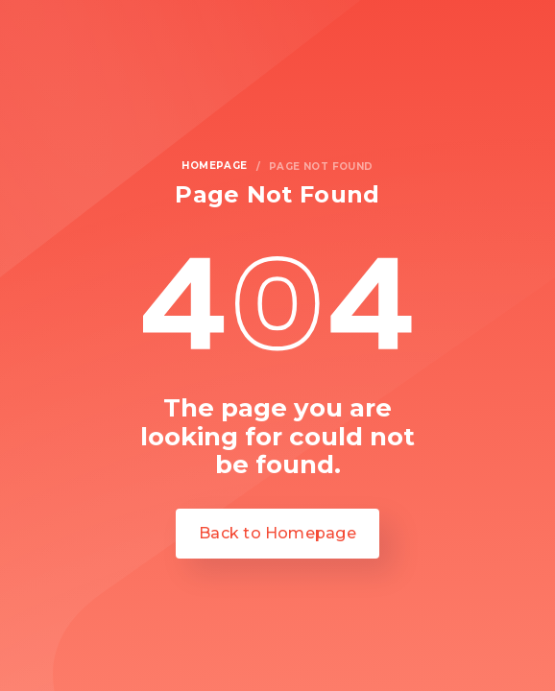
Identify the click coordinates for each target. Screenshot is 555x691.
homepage (214, 166)
